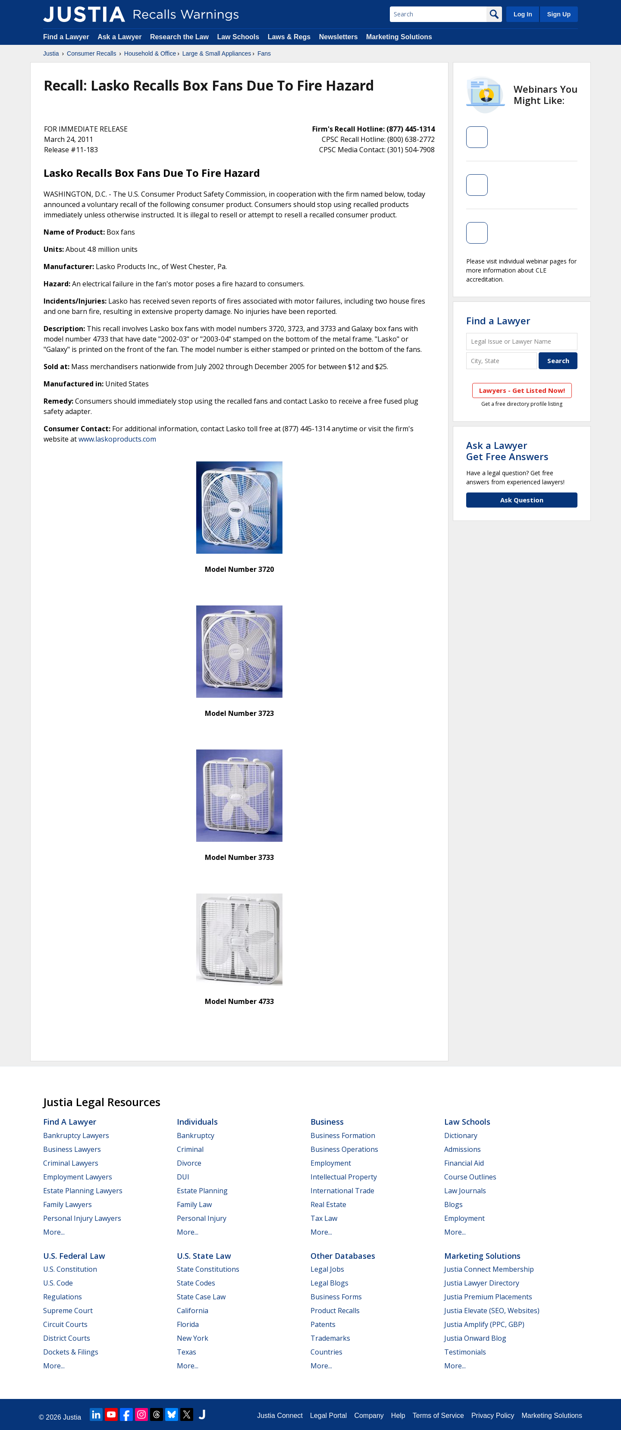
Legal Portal (328, 1415)
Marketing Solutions (399, 37)
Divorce (189, 1163)
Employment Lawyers (77, 1177)
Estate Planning (202, 1190)
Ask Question (521, 499)
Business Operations (344, 1149)
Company (368, 1415)
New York (192, 1338)
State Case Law (201, 1296)
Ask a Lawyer (120, 37)
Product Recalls (335, 1310)
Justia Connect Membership (489, 1269)
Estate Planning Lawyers (82, 1190)
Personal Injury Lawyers (82, 1218)
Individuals (197, 1121)
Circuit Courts (65, 1324)
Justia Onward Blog (475, 1338)
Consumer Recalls (91, 53)
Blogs (453, 1204)
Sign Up (559, 14)
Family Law (194, 1204)
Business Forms (336, 1296)
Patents (323, 1324)
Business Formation (342, 1135)
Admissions (462, 1149)
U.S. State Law (204, 1256)
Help (398, 1415)
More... (54, 1232)
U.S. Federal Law (74, 1256)
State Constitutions (208, 1269)
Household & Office (150, 53)
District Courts (66, 1338)
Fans (264, 53)
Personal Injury (201, 1218)
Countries (326, 1352)
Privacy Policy (492, 1415)
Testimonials (465, 1352)
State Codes (196, 1283)
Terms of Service (438, 1415)
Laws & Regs (289, 37)
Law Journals (465, 1190)
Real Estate (328, 1204)
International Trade (342, 1190)
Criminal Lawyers (70, 1163)
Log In (523, 14)
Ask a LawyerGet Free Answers (507, 451)
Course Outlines (470, 1177)
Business (327, 1121)
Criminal (190, 1149)
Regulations (62, 1296)
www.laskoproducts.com (117, 439)
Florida (188, 1324)
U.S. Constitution (70, 1269)
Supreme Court (68, 1310)
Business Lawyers (72, 1149)
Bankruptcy (195, 1135)
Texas (186, 1352)
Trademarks (330, 1338)
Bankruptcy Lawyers (76, 1135)
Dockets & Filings (70, 1352)
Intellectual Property (343, 1177)
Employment (330, 1163)
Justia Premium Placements (488, 1296)
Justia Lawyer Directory (481, 1283)
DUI (183, 1177)
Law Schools (238, 37)
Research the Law (179, 37)
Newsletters (338, 37)
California (192, 1310)
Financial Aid (464, 1163)
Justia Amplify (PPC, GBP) (484, 1324)
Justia (51, 53)
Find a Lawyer (66, 37)
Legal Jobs (327, 1269)
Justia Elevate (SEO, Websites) (491, 1310)
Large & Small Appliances (216, 53)
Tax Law (323, 1218)
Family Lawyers (67, 1204)
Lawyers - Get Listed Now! (522, 390)
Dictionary (460, 1135)
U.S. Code (58, 1283)
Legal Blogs (329, 1283)
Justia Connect (280, 1415)
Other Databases (342, 1256)
